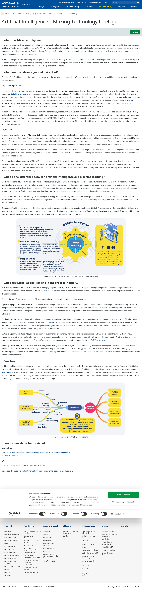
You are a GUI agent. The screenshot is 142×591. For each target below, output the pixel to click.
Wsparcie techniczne (109, 531)
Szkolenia (105, 539)
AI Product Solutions (11, 456)
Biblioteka (89, 7)
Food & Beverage (10, 552)
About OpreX (86, 541)
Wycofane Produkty (50, 561)
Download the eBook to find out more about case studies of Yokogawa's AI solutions (37, 471)
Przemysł (40, 7)
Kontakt (134, 7)
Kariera (84, 3)
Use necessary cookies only (123, 575)
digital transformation (20, 94)
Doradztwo (47, 540)
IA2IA (84, 547)
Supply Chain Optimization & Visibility (32, 557)
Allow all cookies (123, 567)
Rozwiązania (55, 7)
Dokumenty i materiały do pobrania (70, 532)
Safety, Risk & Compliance (28, 537)
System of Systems (88, 544)
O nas (78, 3)
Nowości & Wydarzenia (66, 3)
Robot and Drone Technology (88, 557)
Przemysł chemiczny (11, 540)
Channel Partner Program (107, 554)
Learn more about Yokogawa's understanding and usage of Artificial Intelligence (36, 453)
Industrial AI (47, 291)
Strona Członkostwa (95, 3)
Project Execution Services (49, 544)
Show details (116, 587)
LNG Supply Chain (10, 537)
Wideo (65, 539)
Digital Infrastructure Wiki (43, 13)
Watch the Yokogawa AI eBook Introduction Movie (23, 465)
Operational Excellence (31, 546)
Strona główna (11, 13)
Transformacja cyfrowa (90, 550)
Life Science (47, 551)
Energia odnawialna (11, 546)
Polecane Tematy (105, 7)
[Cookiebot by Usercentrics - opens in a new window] (14, 586)
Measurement (48, 537)
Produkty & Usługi (72, 7)
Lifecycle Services (49, 548)
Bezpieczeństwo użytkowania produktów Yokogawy (51, 556)
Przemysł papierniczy (11, 555)
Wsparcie (121, 7)
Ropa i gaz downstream (12, 534)
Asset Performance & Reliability (31, 542)
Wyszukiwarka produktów (107, 543)
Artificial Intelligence (89, 553)
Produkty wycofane (108, 550)
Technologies (59, 13)
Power (6, 543)
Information (47, 531)
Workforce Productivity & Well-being (32, 532)
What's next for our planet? (88, 532)
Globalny (106, 3)
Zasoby (65, 536)
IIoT (50, 287)
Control (45, 534)
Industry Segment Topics (88, 537)
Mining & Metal (9, 549)
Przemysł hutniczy (10, 558)
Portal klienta (106, 547)
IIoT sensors (50, 322)
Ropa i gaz (8, 531)
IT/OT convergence (98, 340)
